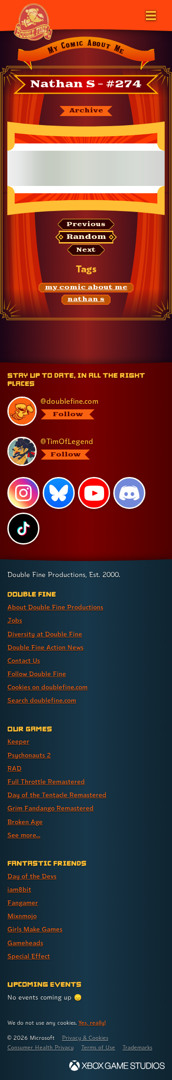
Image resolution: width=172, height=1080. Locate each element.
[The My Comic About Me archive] (86, 111)
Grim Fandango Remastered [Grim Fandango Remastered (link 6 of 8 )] (50, 808)
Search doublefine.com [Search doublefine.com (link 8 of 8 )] (41, 700)
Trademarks (137, 1047)
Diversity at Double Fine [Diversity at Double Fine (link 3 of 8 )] (44, 634)
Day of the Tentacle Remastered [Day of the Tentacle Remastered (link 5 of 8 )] (56, 795)
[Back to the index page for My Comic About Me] (86, 54)
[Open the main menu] (150, 14)
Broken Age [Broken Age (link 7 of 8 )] (25, 822)
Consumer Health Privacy (40, 1047)
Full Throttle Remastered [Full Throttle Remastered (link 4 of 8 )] (46, 781)
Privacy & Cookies (85, 1037)
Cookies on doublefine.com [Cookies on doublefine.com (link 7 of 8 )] (47, 687)
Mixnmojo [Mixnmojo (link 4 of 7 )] (22, 916)
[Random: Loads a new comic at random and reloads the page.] (86, 237)
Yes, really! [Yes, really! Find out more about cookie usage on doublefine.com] (91, 1022)
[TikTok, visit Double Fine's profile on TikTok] (23, 529)
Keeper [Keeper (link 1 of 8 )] (18, 741)
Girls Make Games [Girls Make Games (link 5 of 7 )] (34, 929)
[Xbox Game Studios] (117, 1065)
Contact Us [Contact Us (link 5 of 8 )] (23, 660)
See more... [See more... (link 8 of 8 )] (23, 835)
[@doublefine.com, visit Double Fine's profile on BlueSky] (81, 411)
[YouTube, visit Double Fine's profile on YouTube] (94, 493)
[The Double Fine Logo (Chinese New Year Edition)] (33, 21)
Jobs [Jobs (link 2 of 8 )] (14, 620)
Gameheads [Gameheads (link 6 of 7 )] (25, 943)
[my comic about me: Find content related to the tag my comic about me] (86, 288)
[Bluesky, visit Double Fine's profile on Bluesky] (59, 493)
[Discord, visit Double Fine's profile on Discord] (129, 493)
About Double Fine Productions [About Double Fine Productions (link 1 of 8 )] (55, 607)
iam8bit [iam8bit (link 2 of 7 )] (19, 889)
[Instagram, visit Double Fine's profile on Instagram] (23, 493)
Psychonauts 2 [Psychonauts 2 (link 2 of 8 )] (29, 755)
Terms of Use (98, 1047)
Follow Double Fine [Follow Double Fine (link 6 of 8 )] (36, 674)
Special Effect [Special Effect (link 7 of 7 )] (28, 956)
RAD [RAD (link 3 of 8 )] (14, 768)
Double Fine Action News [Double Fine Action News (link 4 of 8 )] (45, 647)
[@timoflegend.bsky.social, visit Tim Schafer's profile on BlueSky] (81, 451)
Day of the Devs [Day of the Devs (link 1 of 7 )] (31, 876)
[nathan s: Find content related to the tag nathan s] (86, 300)
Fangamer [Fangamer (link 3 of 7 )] (22, 902)
